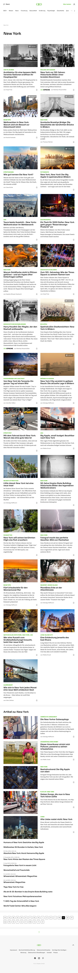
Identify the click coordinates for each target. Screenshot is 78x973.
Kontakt (49, 952)
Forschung (24, 10)
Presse (55, 952)
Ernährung (42, 10)
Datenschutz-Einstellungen (36, 952)
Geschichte (60, 10)
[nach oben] (73, 945)
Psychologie (51, 10)
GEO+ (5, 10)
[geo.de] (39, 4)
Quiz (67, 10)
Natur (17, 10)
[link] (74, 4)
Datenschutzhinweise (43, 950)
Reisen (11, 10)
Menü (6, 4)
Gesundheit (33, 10)
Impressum (13, 950)
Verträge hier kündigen (59, 950)
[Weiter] (74, 10)
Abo (67, 4)
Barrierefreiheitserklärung (27, 950)
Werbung (23, 952)
